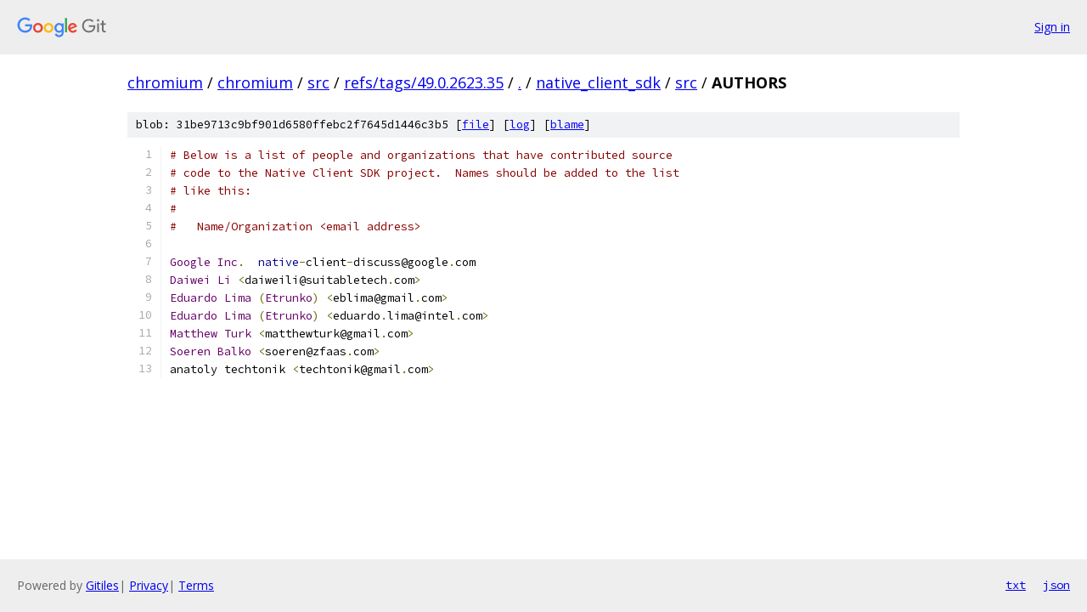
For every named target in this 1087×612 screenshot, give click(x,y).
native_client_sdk (598, 82)
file (475, 124)
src (318, 82)
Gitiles (102, 585)
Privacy (148, 585)
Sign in (1052, 27)
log (520, 124)
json (1056, 584)
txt (1015, 584)
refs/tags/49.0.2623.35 (424, 82)
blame (567, 124)
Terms (196, 585)
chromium (165, 82)
